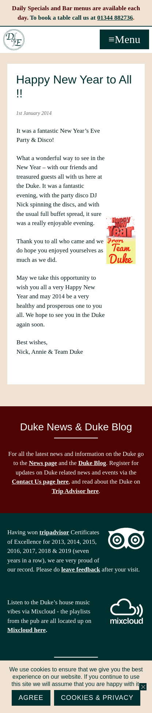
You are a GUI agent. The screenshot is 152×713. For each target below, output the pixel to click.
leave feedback (80, 569)
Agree (31, 697)
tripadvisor (54, 532)
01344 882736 (115, 17)
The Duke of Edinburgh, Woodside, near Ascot (14, 40)
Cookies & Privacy (97, 697)
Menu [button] (127, 39)
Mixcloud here (26, 630)
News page (43, 463)
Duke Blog (92, 463)
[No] (143, 686)
